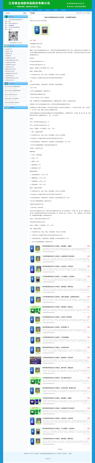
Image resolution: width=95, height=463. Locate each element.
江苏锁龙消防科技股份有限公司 (48, 251)
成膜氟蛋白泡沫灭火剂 (11, 73)
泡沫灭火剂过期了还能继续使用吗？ (13, 86)
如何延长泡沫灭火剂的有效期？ (12, 98)
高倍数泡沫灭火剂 (10, 62)
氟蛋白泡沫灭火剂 (10, 69)
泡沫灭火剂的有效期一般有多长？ (12, 102)
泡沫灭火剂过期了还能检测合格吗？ (13, 90)
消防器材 (8, 55)
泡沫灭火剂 (8, 51)
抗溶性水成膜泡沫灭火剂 (11, 60)
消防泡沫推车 (9, 75)
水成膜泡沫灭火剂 (10, 58)
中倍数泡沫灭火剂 (10, 64)
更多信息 (60, 449)
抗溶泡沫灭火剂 (9, 80)
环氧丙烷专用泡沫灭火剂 (11, 77)
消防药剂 (8, 53)
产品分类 (47, 10)
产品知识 (55, 10)
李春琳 (69, 453)
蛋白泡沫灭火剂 (9, 71)
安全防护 (8, 49)
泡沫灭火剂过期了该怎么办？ (11, 94)
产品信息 (39, 10)
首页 (31, 10)
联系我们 (63, 10)
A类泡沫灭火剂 (9, 66)
